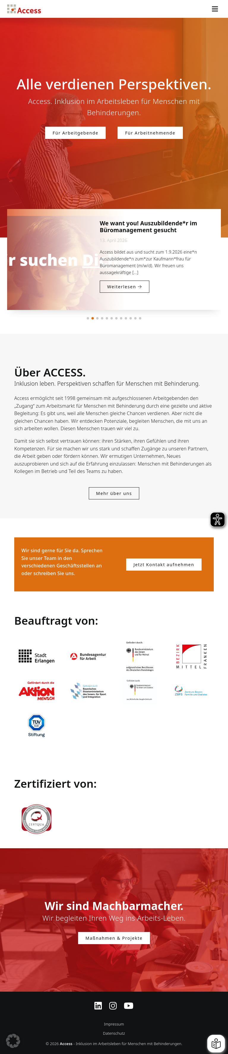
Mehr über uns (114, 493)
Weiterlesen (116, 300)
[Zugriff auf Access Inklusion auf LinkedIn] (98, 1002)
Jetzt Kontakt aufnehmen (164, 564)
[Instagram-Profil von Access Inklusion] (113, 1002)
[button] (88, 318)
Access (24, 9)
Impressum (114, 1024)
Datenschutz (114, 1033)
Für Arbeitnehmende (150, 132)
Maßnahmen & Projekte (114, 938)
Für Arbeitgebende (75, 132)
